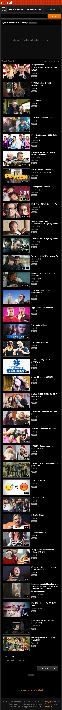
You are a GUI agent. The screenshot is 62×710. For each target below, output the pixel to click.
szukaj (55, 16)
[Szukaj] (24, 16)
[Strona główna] (7, 3)
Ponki (10, 61)
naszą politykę (45, 702)
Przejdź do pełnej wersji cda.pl (31, 690)
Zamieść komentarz (48, 668)
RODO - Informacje (44, 706)
